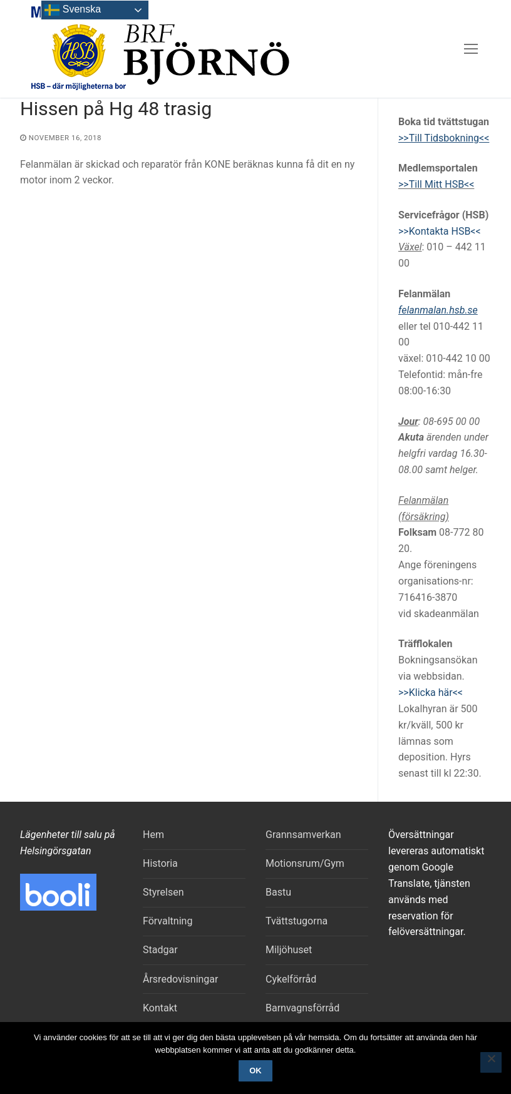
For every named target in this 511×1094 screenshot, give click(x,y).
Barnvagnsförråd (302, 1008)
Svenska (72, 10)
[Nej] (491, 1062)
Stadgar (160, 950)
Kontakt (160, 1008)
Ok (255, 1070)
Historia (160, 863)
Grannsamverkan (303, 835)
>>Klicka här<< (430, 692)
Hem (153, 835)
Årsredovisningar (180, 979)
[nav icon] (471, 49)
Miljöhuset (289, 950)
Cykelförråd (291, 979)
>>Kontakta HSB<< (439, 231)
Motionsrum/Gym (305, 863)
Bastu (278, 892)
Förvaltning (167, 921)
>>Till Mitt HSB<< (436, 184)
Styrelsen (163, 892)
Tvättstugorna (297, 921)
